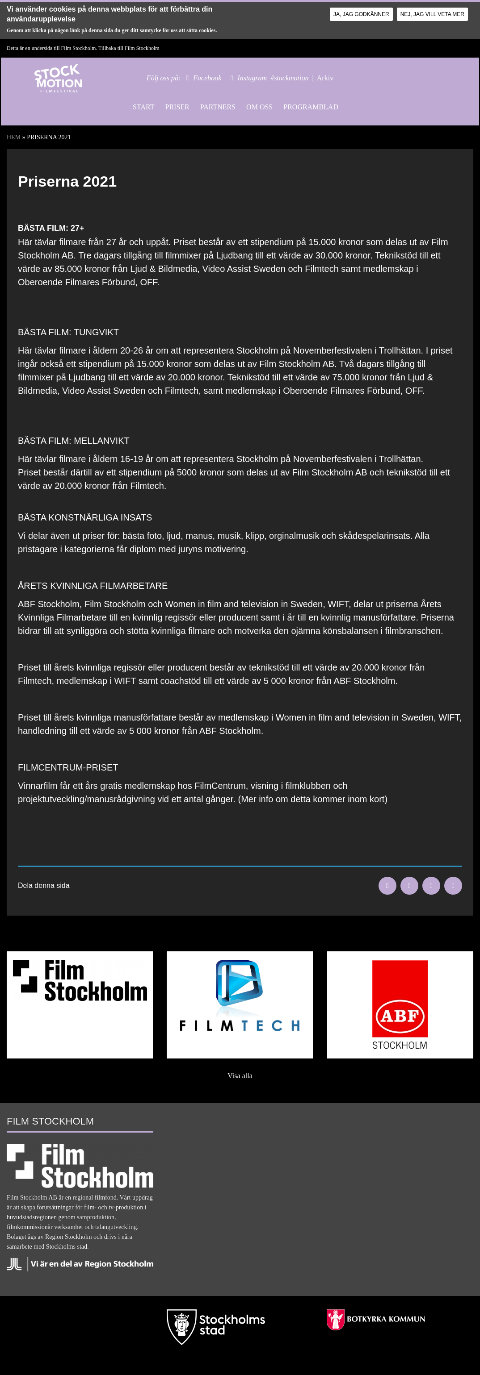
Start (143, 107)
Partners (218, 107)
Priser (177, 107)
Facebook (207, 78)
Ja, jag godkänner (361, 14)
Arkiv (325, 78)
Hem (14, 137)
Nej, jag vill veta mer (432, 14)
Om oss (259, 107)
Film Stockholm (142, 48)
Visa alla (239, 1075)
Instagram (252, 78)
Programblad (310, 107)
